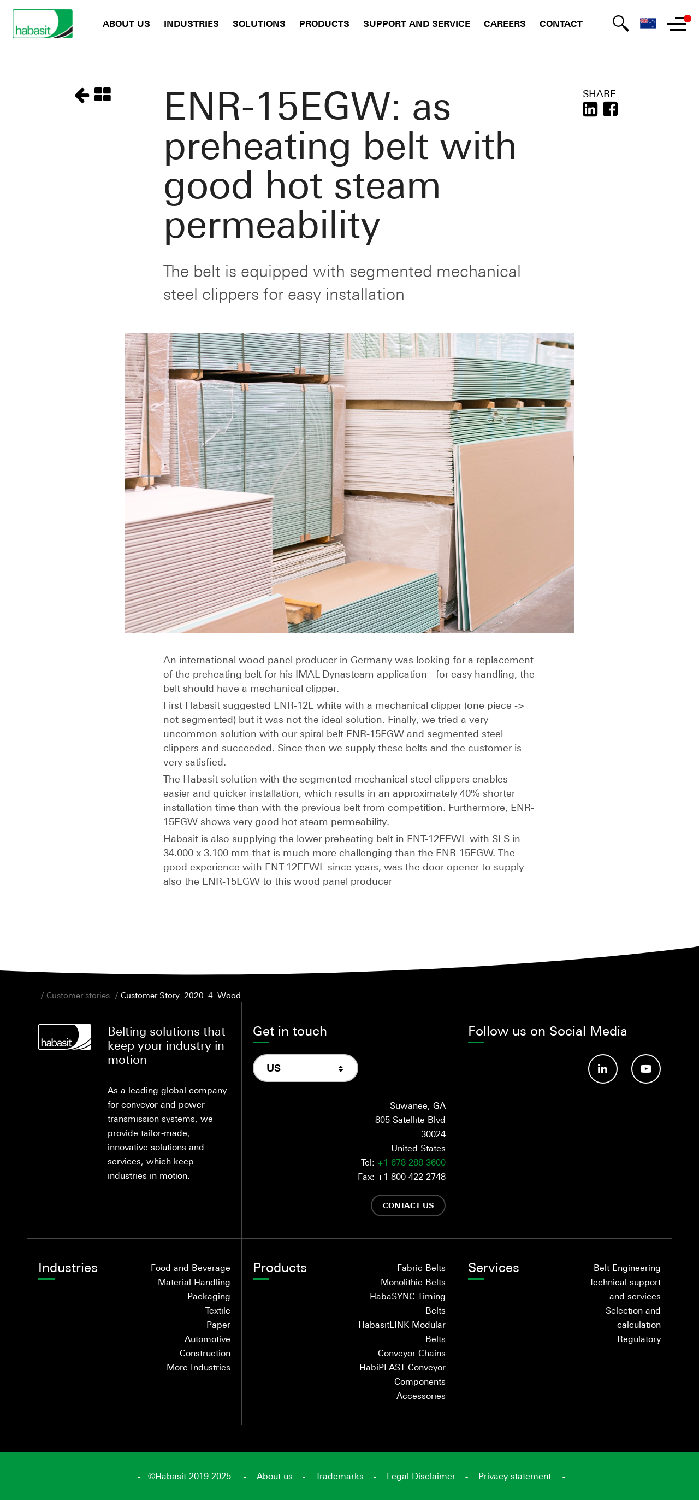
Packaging (208, 1296)
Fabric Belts (421, 1267)
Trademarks (340, 1475)
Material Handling (194, 1282)
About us (126, 24)
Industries (191, 24)
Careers (505, 24)
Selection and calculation (633, 1317)
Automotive (207, 1338)
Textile (217, 1310)
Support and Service (416, 24)
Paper (218, 1324)
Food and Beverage (190, 1267)
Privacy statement (514, 1475)
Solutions (259, 24)
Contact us (408, 1205)
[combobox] (305, 1068)
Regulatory (639, 1338)
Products (324, 24)
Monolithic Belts (413, 1282)
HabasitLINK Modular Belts (402, 1331)
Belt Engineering (627, 1267)
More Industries (198, 1367)
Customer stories (78, 995)
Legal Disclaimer (421, 1475)
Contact (561, 24)
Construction (205, 1353)
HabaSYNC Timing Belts (408, 1303)
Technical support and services (625, 1289)
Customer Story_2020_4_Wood (181, 995)
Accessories (421, 1395)
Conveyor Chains (412, 1353)
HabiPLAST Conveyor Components (402, 1374)
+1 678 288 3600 (411, 1162)
